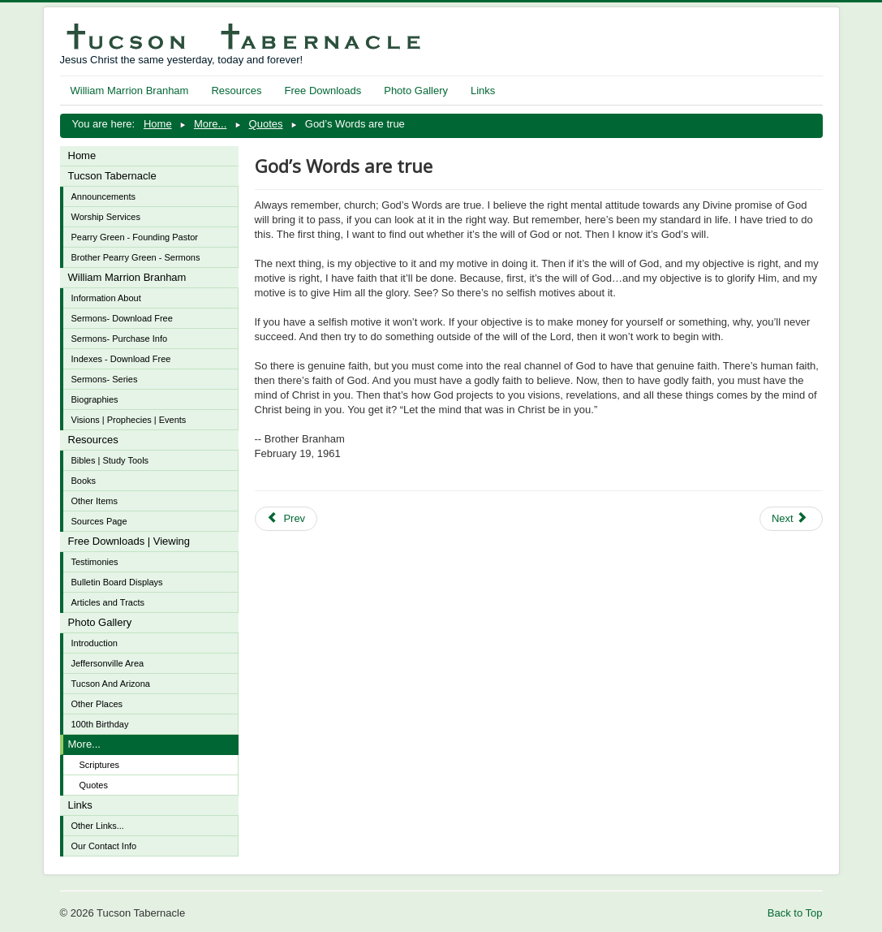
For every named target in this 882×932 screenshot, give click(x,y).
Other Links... (97, 826)
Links (483, 90)
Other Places (97, 704)
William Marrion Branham (130, 90)
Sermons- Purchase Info (119, 338)
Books (84, 480)
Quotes (94, 785)
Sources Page (99, 521)
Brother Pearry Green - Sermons (135, 257)
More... (84, 744)
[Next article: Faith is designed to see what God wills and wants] (791, 519)
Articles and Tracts (107, 602)
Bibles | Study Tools (110, 460)
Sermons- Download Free (122, 318)
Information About (106, 298)
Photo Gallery (416, 90)
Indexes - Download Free (121, 359)
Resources (236, 90)
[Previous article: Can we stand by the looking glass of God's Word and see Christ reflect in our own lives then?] (286, 519)
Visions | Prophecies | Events (129, 420)
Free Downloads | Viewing (129, 541)
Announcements (103, 196)
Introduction (94, 643)
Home (82, 155)
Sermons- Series (104, 379)
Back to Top (795, 913)
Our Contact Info (104, 846)
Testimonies (94, 562)
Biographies (94, 399)
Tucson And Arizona (110, 683)
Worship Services (105, 217)
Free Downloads (323, 90)
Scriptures (100, 765)
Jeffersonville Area (107, 663)
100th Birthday (100, 724)
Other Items (94, 501)
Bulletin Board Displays (117, 582)
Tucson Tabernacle (112, 176)
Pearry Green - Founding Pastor (135, 237)
